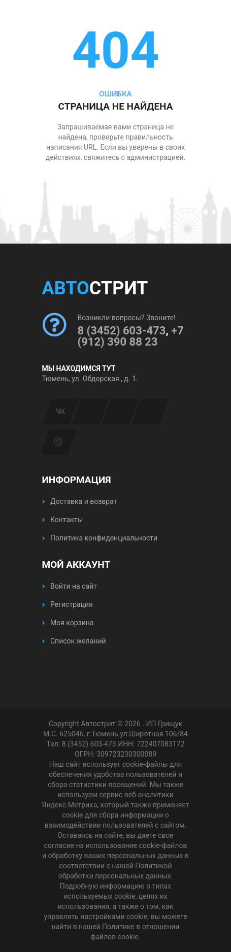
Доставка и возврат (79, 501)
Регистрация (67, 604)
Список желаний (74, 641)
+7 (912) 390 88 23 (131, 336)
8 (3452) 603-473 (122, 330)
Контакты (62, 520)
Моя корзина (68, 623)
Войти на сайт (69, 586)
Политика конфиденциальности (100, 538)
